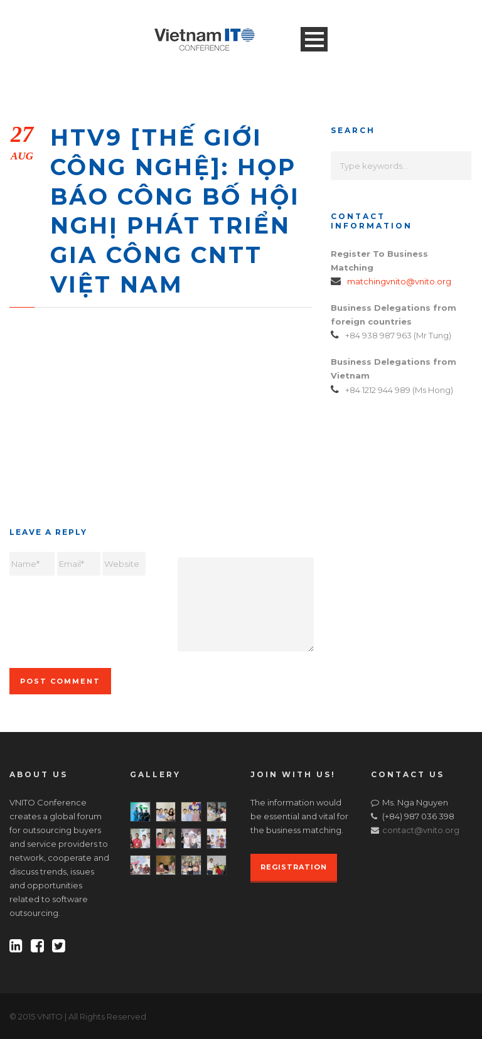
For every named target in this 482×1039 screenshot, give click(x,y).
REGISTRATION (293, 867)
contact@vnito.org (420, 830)
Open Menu (314, 39)
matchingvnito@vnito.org (399, 281)
